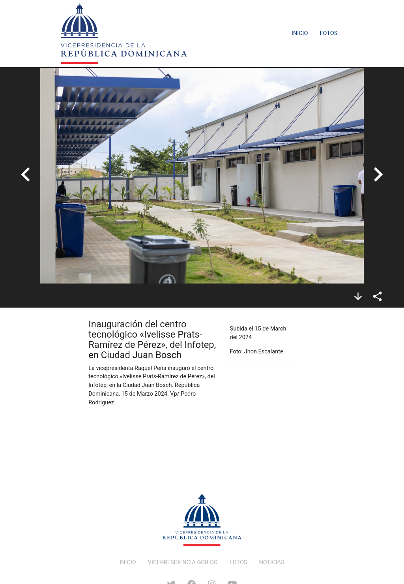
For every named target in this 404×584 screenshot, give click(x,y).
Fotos (329, 33)
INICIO (128, 562)
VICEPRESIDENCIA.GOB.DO (183, 562)
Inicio (300, 33)
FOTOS (238, 562)
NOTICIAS (271, 562)
